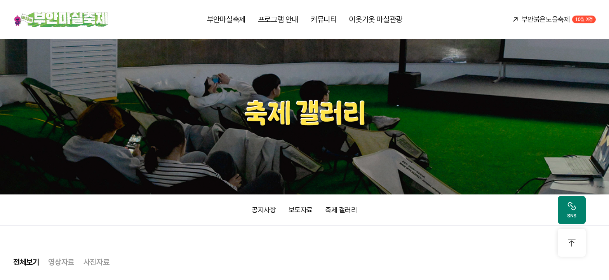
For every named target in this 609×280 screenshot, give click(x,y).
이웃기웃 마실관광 (375, 19)
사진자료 (96, 262)
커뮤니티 (323, 19)
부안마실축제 (226, 19)
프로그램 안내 (278, 19)
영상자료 (61, 262)
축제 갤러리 (341, 210)
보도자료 (301, 210)
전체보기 (26, 262)
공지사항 (264, 210)
